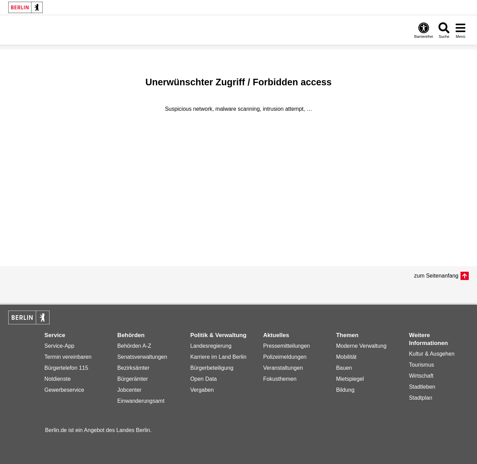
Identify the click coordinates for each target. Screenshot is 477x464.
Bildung (345, 390)
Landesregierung (210, 346)
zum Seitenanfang (436, 276)
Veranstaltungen (283, 368)
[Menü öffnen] (460, 30)
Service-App (59, 346)
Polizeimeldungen (284, 357)
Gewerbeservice (64, 390)
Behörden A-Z (134, 346)
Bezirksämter (133, 368)
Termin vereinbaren (67, 357)
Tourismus (421, 365)
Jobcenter (129, 390)
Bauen (344, 368)
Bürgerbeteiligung (211, 368)
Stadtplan (420, 398)
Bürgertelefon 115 (66, 368)
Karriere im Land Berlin (218, 357)
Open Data (203, 379)
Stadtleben (422, 387)
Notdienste (57, 379)
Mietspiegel (350, 379)
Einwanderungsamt (140, 401)
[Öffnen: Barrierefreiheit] (424, 30)
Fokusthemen (279, 379)
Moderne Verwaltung (361, 346)
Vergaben (202, 390)
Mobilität (346, 357)
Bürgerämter (132, 379)
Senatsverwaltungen (142, 357)
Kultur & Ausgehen (432, 354)
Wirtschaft (421, 376)
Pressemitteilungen (286, 346)
